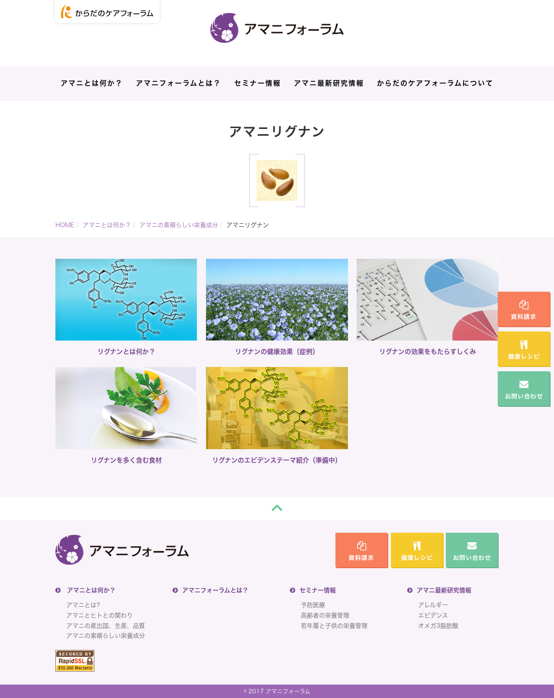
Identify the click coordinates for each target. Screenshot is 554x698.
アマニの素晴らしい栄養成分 (178, 225)
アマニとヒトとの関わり (99, 615)
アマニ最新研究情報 (329, 83)
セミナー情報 (257, 83)
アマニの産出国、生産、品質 (105, 626)
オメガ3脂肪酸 (438, 626)
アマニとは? (83, 605)
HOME (64, 225)
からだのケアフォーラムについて (435, 83)
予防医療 (313, 605)
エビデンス (433, 615)
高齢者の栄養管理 (325, 615)
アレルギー (433, 605)
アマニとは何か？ (92, 83)
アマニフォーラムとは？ (178, 83)
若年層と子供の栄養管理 (334, 626)
